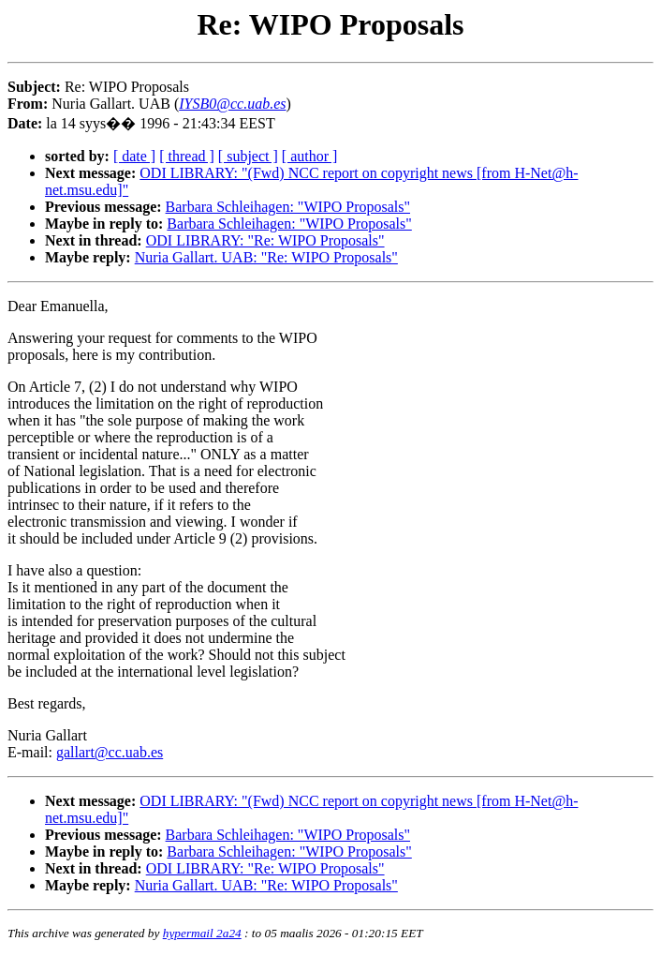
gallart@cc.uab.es (109, 752)
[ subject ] (248, 156)
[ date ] (134, 156)
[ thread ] (186, 156)
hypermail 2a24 (202, 933)
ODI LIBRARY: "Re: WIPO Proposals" (265, 240)
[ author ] (310, 156)
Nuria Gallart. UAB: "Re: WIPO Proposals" (266, 257)
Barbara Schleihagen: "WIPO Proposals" (288, 207)
